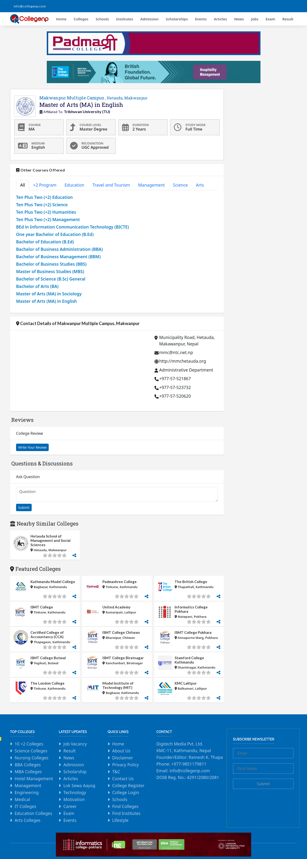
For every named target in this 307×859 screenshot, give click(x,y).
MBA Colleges (28, 771)
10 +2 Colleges (29, 744)
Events (201, 19)
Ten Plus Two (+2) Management (48, 219)
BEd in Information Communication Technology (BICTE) (72, 227)
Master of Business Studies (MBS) (50, 271)
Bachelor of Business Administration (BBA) (59, 249)
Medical (22, 799)
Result (287, 19)
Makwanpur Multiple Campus (93, 98)
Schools (102, 19)
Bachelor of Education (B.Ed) (45, 242)
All (22, 185)
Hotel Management (34, 778)
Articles (220, 19)
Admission (149, 19)
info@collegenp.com (30, 6)
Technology (74, 792)
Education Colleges (33, 813)
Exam (270, 19)
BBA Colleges (28, 764)
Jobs (255, 19)
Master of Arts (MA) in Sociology (49, 294)
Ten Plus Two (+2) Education (44, 197)
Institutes (124, 19)
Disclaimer (122, 758)
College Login (125, 792)
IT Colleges (25, 806)
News (239, 19)
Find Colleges (125, 806)
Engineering (27, 792)
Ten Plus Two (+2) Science (42, 204)
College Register (128, 785)
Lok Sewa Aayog (79, 785)
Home (61, 19)
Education (74, 185)
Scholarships (177, 19)
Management (151, 185)
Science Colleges (31, 751)
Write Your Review (32, 447)
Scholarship (74, 771)
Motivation (74, 799)
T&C (116, 771)
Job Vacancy (75, 744)
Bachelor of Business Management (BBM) (58, 256)
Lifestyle (120, 820)
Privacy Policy (125, 764)
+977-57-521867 (175, 378)
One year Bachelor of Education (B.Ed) (55, 234)
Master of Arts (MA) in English (46, 301)
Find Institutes (126, 813)
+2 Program (44, 185)
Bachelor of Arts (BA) (37, 286)
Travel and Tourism (111, 185)
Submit (24, 507)
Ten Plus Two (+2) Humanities (46, 212)
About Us (121, 751)
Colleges (81, 19)
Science (180, 185)
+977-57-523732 (175, 387)
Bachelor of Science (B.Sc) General (50, 279)
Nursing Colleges (31, 758)
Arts (200, 185)
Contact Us (123, 778)
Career (70, 806)
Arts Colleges (28, 820)
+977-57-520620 (175, 396)
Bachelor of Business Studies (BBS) (51, 264)
